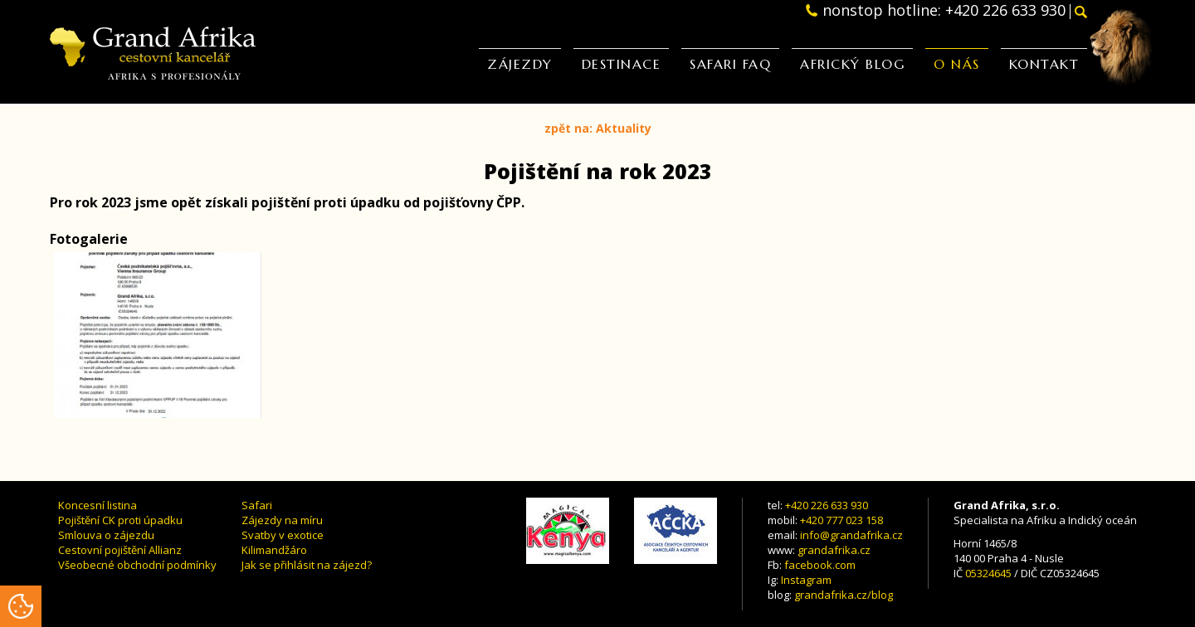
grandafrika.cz (834, 549)
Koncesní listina (97, 505)
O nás (957, 63)
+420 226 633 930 (826, 505)
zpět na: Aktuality (597, 128)
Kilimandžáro (274, 549)
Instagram (806, 579)
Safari (256, 505)
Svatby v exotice (282, 534)
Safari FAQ (730, 63)
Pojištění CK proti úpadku (120, 520)
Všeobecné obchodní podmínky (137, 564)
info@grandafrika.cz (851, 534)
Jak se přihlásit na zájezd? (306, 564)
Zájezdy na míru (282, 520)
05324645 (988, 573)
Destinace (621, 63)
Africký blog (852, 63)
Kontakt (1044, 63)
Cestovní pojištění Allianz (120, 549)
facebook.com (820, 564)
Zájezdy (520, 63)
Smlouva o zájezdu (106, 534)
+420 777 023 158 (841, 520)
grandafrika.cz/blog (843, 594)
